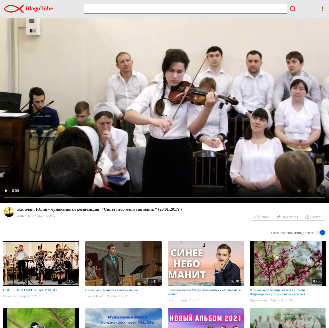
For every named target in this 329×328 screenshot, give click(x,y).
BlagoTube (28, 8)
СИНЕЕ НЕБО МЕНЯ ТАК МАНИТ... (31, 290)
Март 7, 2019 (46, 215)
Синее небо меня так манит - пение (111, 290)
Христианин (25, 215)
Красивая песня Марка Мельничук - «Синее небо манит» (204, 292)
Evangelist (10, 296)
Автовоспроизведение (297, 233)
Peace (171, 300)
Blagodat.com (94, 296)
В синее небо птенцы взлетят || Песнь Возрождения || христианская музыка (277, 292)
